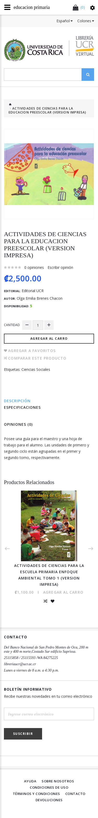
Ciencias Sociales (35, 369)
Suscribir (23, 733)
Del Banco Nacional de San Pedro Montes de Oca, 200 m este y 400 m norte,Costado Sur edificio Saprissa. (46, 649)
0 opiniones (34, 267)
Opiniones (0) (18, 424)
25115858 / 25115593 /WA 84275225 (31, 658)
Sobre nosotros (58, 781)
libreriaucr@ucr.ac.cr (20, 664)
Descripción (17, 400)
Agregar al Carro (49, 338)
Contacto (75, 794)
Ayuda (30, 781)
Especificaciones (22, 407)
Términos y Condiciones (36, 794)
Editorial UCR (33, 290)
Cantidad (12, 325)
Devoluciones (49, 800)
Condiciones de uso (49, 787)
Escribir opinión (60, 267)
